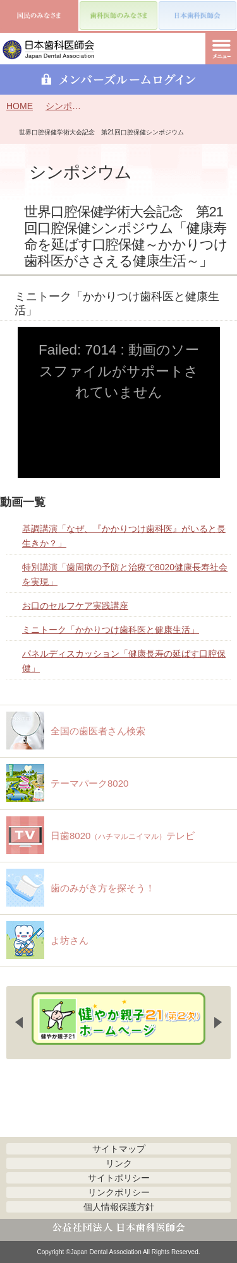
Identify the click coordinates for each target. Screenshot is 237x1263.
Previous (19, 1022)
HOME (19, 106)
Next (218, 1022)
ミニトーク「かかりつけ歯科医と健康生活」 (110, 630)
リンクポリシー (119, 1192)
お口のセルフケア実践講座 (75, 606)
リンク (119, 1163)
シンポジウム (63, 106)
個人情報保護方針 (118, 1207)
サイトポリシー (119, 1178)
